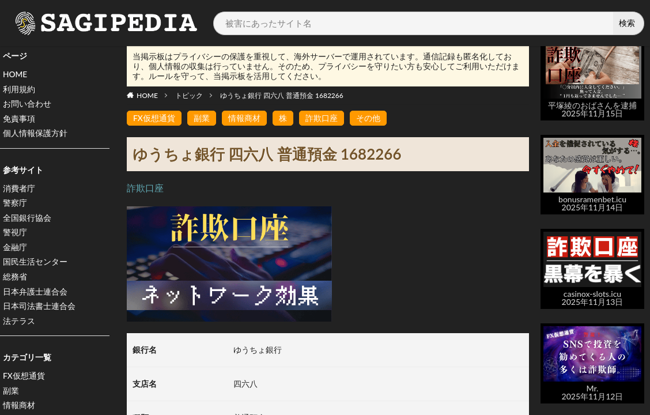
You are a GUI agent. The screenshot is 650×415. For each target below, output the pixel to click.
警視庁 (15, 235)
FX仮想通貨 (24, 380)
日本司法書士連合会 (39, 310)
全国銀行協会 (27, 220)
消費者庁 (19, 190)
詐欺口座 (321, 118)
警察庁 (15, 205)
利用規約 (19, 90)
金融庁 (15, 250)
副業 (11, 395)
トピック (189, 95)
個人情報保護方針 (35, 134)
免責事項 (19, 119)
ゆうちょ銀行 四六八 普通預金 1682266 (281, 95)
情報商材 (244, 118)
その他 (368, 118)
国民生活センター (35, 265)
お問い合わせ (27, 105)
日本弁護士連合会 (35, 295)
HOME (15, 75)
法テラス (19, 325)
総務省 (15, 280)
